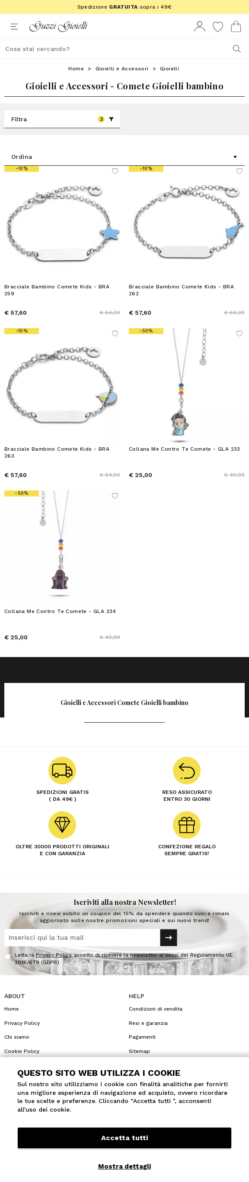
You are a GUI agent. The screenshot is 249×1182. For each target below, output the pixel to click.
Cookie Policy (21, 1051)
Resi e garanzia (148, 1023)
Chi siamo (16, 1037)
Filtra (62, 119)
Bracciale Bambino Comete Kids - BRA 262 (181, 290)
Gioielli (169, 69)
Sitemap (139, 1051)
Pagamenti (142, 1037)
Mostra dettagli (124, 1166)
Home (76, 69)
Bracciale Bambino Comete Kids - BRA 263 (56, 452)
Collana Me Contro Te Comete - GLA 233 (184, 449)
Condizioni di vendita (155, 1009)
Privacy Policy (53, 955)
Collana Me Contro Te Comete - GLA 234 (60, 611)
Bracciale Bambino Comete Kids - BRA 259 (56, 290)
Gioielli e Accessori (122, 69)
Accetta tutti (124, 1138)
